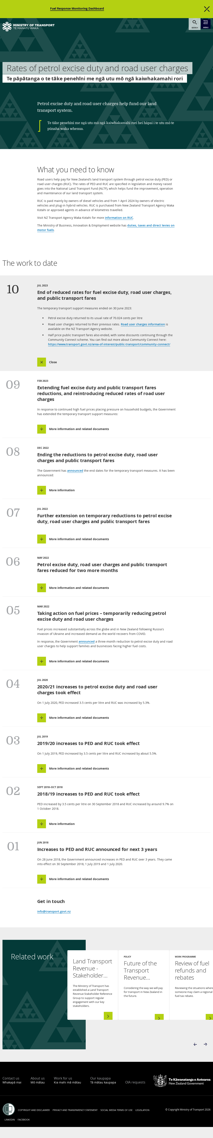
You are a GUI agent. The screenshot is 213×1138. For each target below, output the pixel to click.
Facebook (24, 1130)
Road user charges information (143, 324)
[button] (51, 363)
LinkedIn (10, 1130)
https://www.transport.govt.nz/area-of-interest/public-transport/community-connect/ (109, 344)
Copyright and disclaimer (34, 1121)
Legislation (142, 1121)
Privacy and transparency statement (75, 1121)
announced (75, 473)
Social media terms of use (116, 1121)
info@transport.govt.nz (54, 922)
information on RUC (119, 218)
